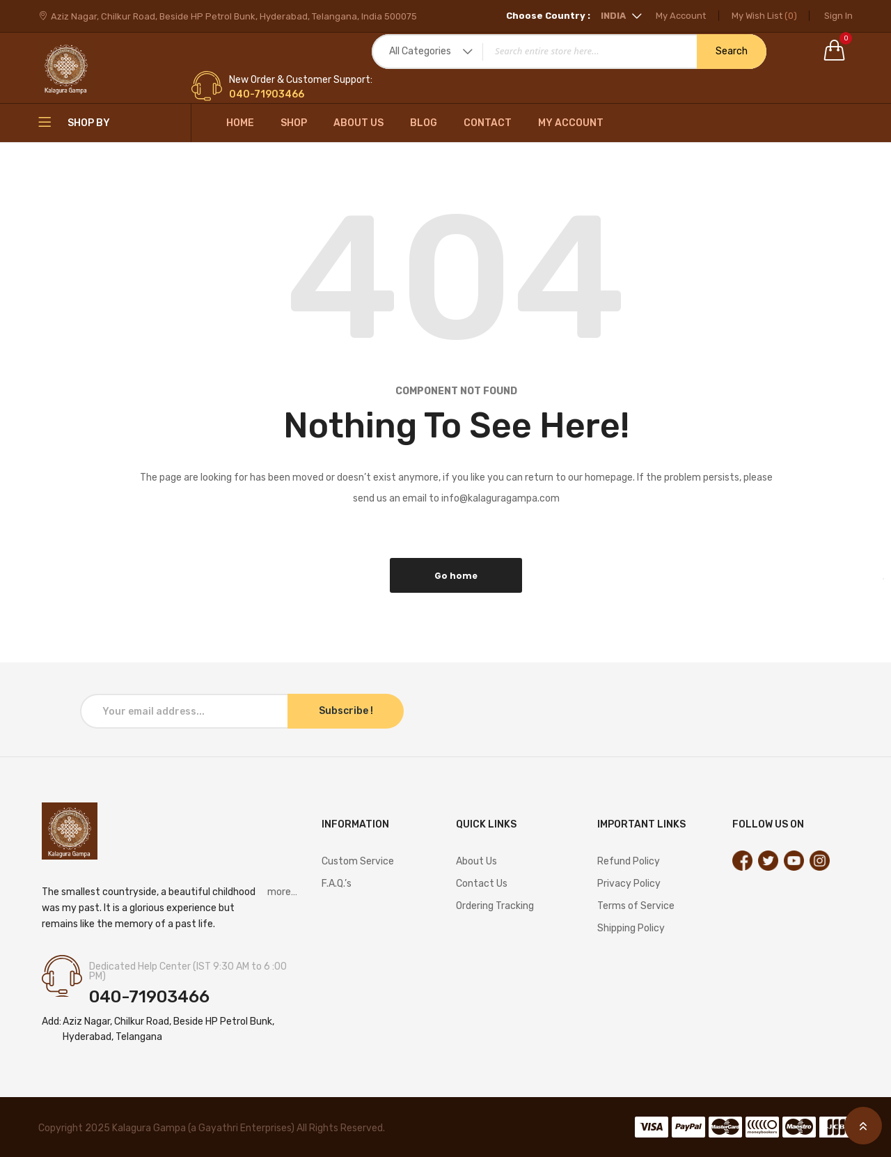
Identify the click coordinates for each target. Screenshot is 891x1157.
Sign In (838, 15)
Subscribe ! (346, 711)
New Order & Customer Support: (300, 80)
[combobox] (569, 51)
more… (282, 892)
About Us (358, 123)
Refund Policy (628, 861)
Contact (488, 123)
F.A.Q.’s (337, 884)
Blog (423, 123)
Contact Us (481, 884)
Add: (51, 1021)
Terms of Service (636, 906)
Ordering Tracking (495, 906)
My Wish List (761, 15)
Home (240, 123)
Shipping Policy (631, 928)
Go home (456, 576)
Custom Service (358, 861)
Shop (294, 123)
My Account (674, 15)
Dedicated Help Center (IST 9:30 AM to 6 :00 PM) (188, 971)
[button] (609, 15)
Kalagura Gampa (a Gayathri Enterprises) (204, 1128)
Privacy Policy (629, 884)
